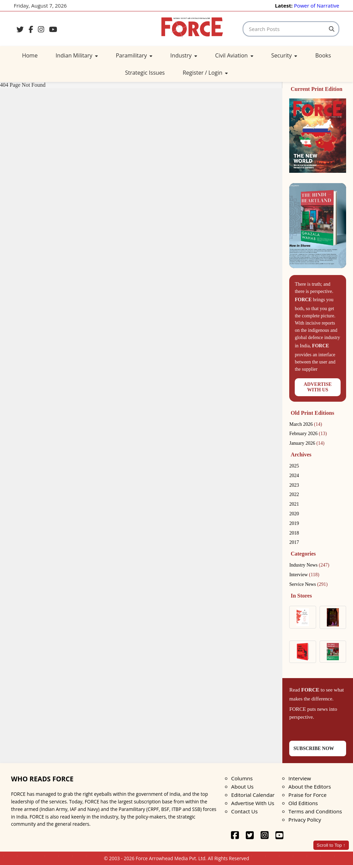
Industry (183, 55)
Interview (304, 574)
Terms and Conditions (315, 811)
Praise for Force (308, 794)
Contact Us (244, 811)
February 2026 (308, 433)
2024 (294, 475)
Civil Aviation (234, 55)
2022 (294, 494)
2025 (294, 465)
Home (30, 55)
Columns (242, 778)
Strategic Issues (145, 72)
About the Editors (310, 786)
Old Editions (303, 803)
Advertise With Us (252, 803)
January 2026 (306, 443)
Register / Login (205, 72)
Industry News (309, 565)
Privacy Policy (305, 819)
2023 (294, 485)
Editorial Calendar (253, 794)
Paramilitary (134, 55)
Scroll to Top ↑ (331, 845)
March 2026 (305, 424)
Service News (308, 584)
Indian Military (77, 55)
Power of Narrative (316, 5)
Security (284, 55)
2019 (294, 523)
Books (323, 55)
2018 (294, 533)
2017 (294, 542)
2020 (294, 513)
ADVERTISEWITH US (318, 387)
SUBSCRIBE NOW (313, 748)
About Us (242, 786)
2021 (294, 504)
